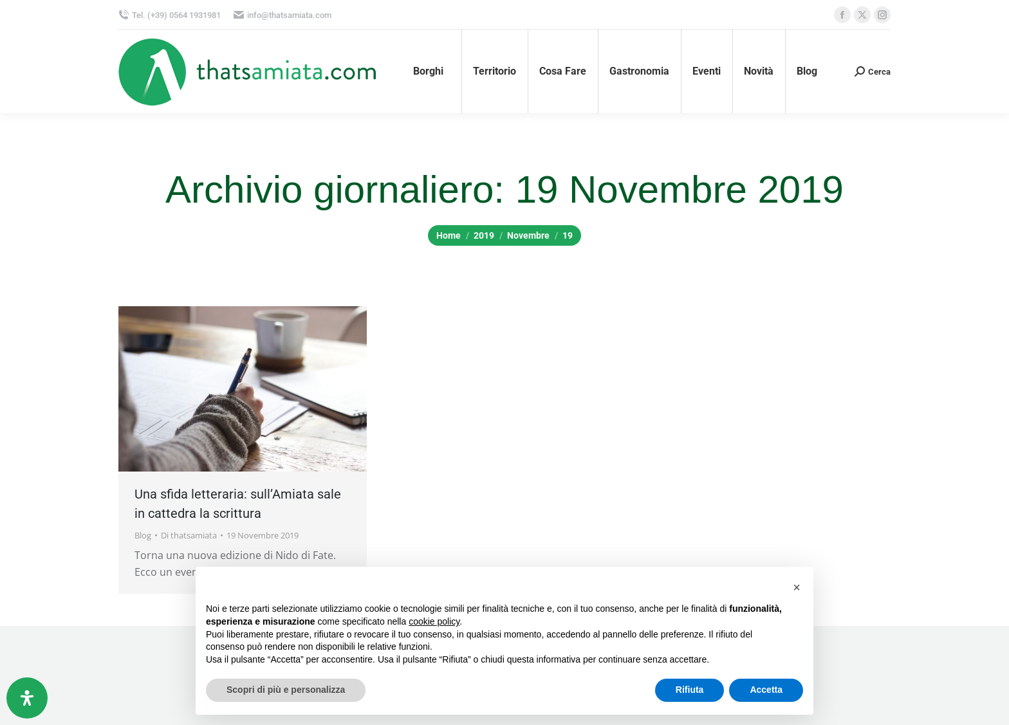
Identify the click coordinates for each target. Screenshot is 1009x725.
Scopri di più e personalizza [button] (286, 689)
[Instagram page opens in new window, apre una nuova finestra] (882, 14)
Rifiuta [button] (690, 689)
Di (189, 535)
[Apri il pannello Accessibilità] (27, 698)
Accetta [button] (766, 689)
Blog (142, 535)
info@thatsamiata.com (282, 15)
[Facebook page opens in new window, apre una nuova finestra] (842, 14)
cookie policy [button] (434, 621)
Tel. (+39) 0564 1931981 (169, 15)
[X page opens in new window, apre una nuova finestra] (862, 14)
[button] (796, 587)
